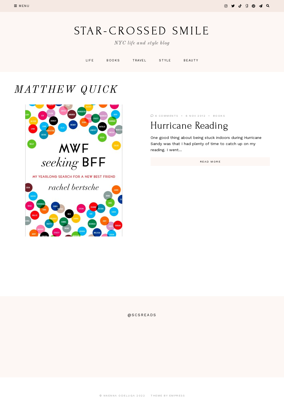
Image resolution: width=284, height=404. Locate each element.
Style (165, 60)
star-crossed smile (142, 30)
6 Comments (164, 115)
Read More (210, 161)
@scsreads (142, 315)
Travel (139, 60)
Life (90, 60)
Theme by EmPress (168, 395)
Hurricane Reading (189, 125)
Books (113, 60)
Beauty (191, 60)
